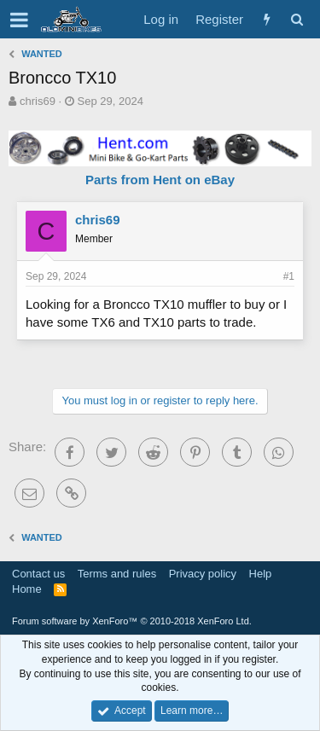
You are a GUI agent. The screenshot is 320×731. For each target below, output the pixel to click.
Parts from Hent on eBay (160, 179)
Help (260, 573)
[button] (19, 20)
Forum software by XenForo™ (132, 621)
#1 (288, 276)
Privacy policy (202, 573)
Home (27, 589)
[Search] (296, 19)
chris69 (37, 101)
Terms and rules (117, 573)
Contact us (38, 573)
